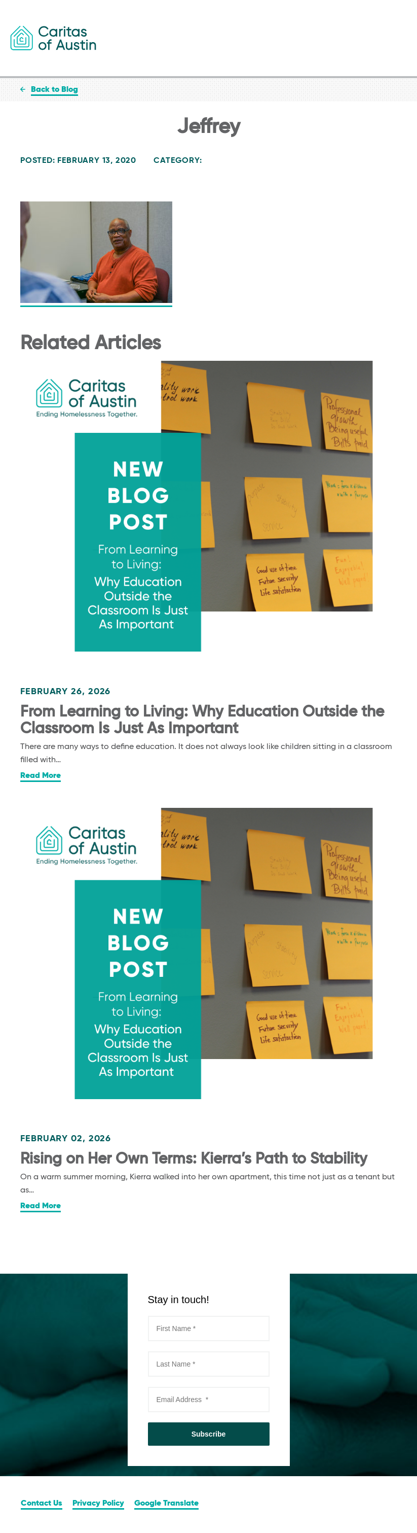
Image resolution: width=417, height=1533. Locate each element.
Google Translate (166, 1504)
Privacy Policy (98, 1504)
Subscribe (209, 1434)
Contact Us (41, 1504)
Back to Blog (54, 90)
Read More (40, 776)
